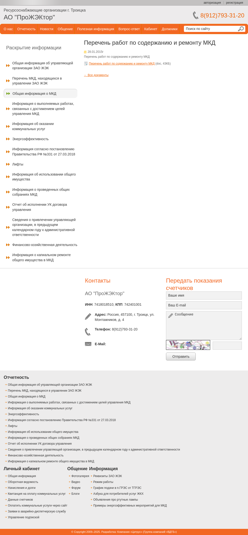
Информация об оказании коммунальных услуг (33, 126)
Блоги (75, 493)
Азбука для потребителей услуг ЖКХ (118, 493)
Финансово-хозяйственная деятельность (44, 245)
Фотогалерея (80, 476)
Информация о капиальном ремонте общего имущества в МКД (41, 257)
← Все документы (96, 75)
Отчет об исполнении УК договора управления (39, 207)
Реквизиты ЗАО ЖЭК (107, 476)
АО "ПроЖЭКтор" (29, 17)
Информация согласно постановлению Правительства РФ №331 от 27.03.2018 (43, 151)
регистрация (234, 2)
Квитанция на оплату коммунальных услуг (37, 493)
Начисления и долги (21, 488)
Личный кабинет (22, 468)
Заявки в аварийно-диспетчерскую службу (37, 511)
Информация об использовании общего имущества (44, 176)
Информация (103, 468)
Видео (75, 482)
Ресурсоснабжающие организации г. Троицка (45, 10)
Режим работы (103, 482)
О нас (8, 29)
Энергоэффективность (30, 139)
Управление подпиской (23, 517)
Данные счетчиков (20, 499)
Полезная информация (95, 29)
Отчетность (26, 29)
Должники (170, 29)
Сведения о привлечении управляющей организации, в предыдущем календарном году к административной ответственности (44, 227)
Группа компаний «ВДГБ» (160, 531)
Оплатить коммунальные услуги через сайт (37, 505)
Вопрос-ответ (129, 29)
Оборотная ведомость (23, 482)
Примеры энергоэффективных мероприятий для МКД (130, 505)
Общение (65, 29)
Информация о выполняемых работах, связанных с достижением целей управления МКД (43, 109)
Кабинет (150, 29)
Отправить (180, 356)
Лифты (17, 164)
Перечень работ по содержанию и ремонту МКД (122, 63)
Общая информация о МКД (34, 94)
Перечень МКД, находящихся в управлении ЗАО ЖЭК (37, 80)
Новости (46, 29)
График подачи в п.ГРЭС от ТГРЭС (117, 488)
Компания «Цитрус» (129, 531)
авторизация (212, 2)
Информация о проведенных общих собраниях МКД (41, 192)
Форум (75, 488)
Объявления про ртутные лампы (115, 499)
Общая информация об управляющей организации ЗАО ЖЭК (42, 65)
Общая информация (22, 476)
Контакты (97, 280)
